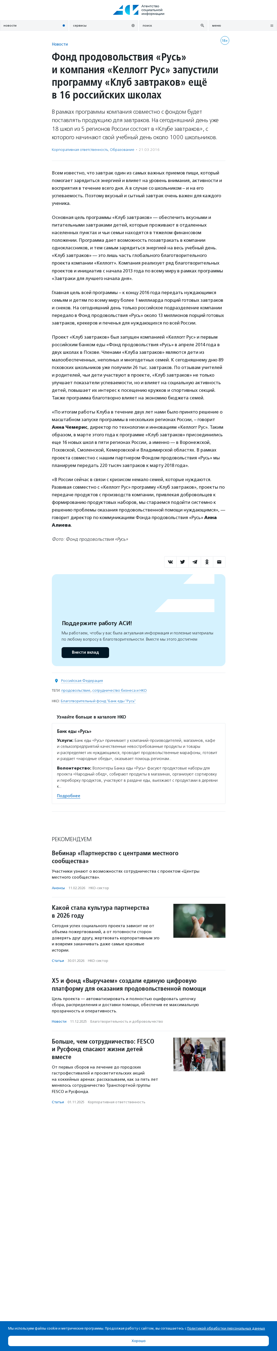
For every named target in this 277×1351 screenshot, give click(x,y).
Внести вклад (85, 652)
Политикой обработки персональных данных (226, 1328)
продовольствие (75, 690)
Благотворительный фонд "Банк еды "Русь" (98, 701)
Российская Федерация (82, 680)
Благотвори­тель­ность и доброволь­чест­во (126, 1021)
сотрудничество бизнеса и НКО (119, 690)
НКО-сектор (99, 888)
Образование (122, 149)
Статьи (58, 961)
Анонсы (58, 888)
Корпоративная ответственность (80, 149)
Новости (60, 44)
